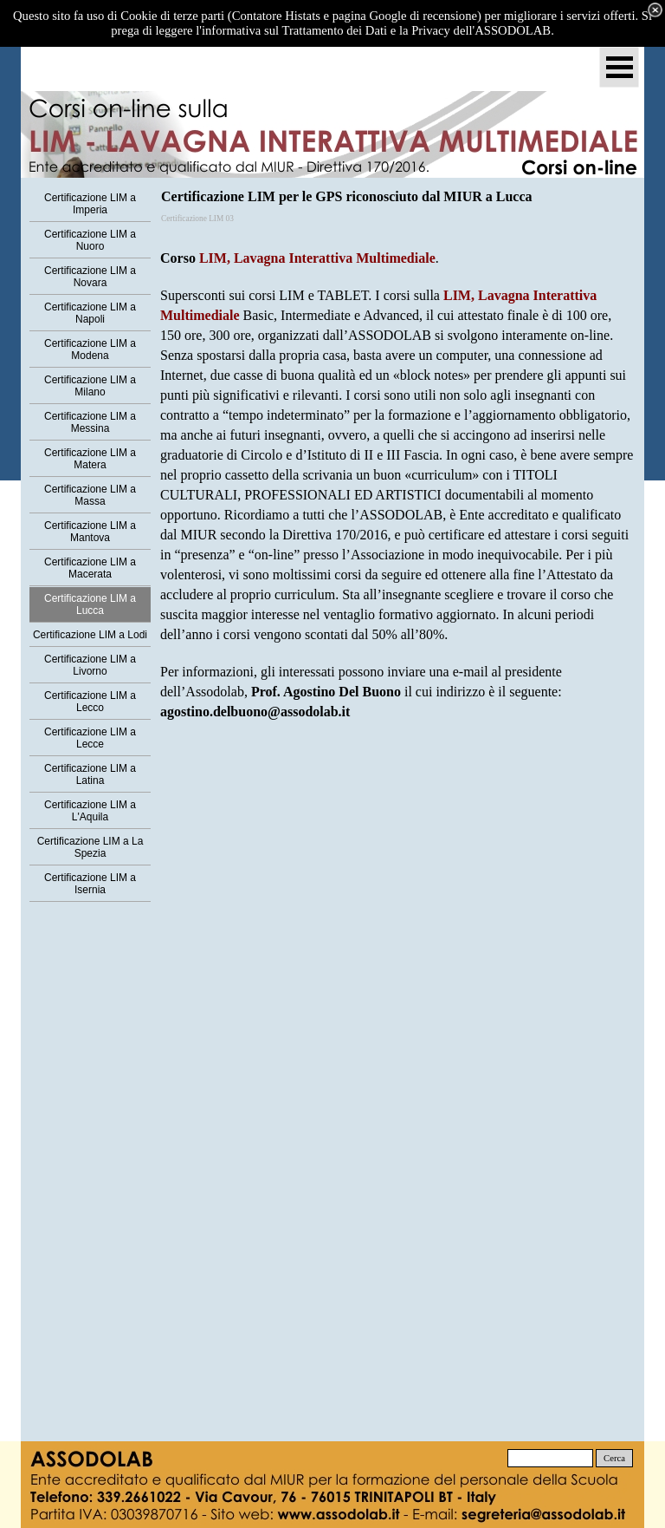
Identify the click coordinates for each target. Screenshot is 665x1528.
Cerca (614, 1458)
